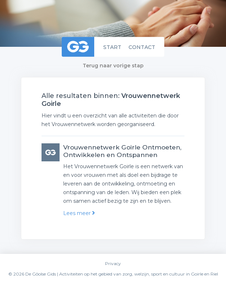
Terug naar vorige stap (113, 65)
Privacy (113, 263)
